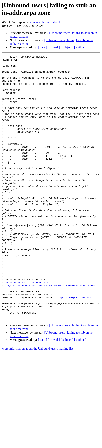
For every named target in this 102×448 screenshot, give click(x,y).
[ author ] (80, 47)
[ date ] (42, 47)
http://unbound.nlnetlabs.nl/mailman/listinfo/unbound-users (50, 332)
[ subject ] (67, 47)
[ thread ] (54, 47)
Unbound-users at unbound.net (27, 328)
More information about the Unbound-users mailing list (37, 401)
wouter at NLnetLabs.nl (44, 22)
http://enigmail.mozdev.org (77, 346)
